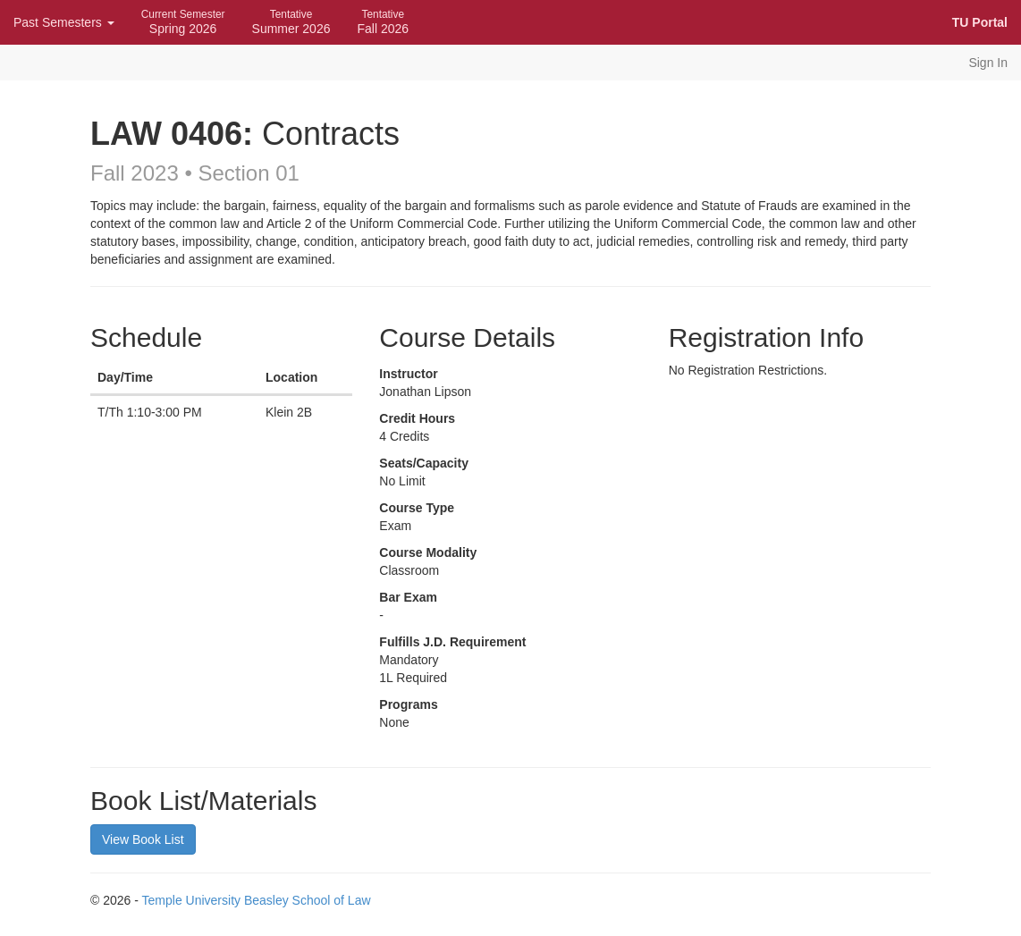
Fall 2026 (383, 22)
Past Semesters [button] (63, 22)
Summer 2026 (291, 22)
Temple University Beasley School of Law (256, 900)
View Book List (143, 839)
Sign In (988, 62)
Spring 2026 (183, 22)
